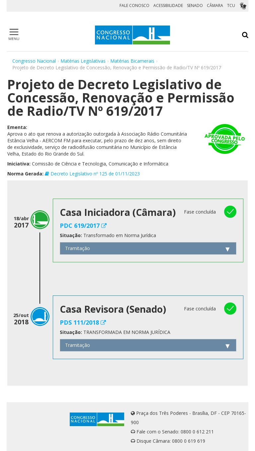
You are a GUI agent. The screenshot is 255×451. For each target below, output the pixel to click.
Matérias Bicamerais (132, 61)
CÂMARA (215, 5)
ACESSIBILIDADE (168, 5)
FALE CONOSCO (134, 5)
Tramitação (77, 248)
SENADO (195, 5)
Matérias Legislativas (83, 61)
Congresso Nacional (34, 61)
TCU (231, 5)
